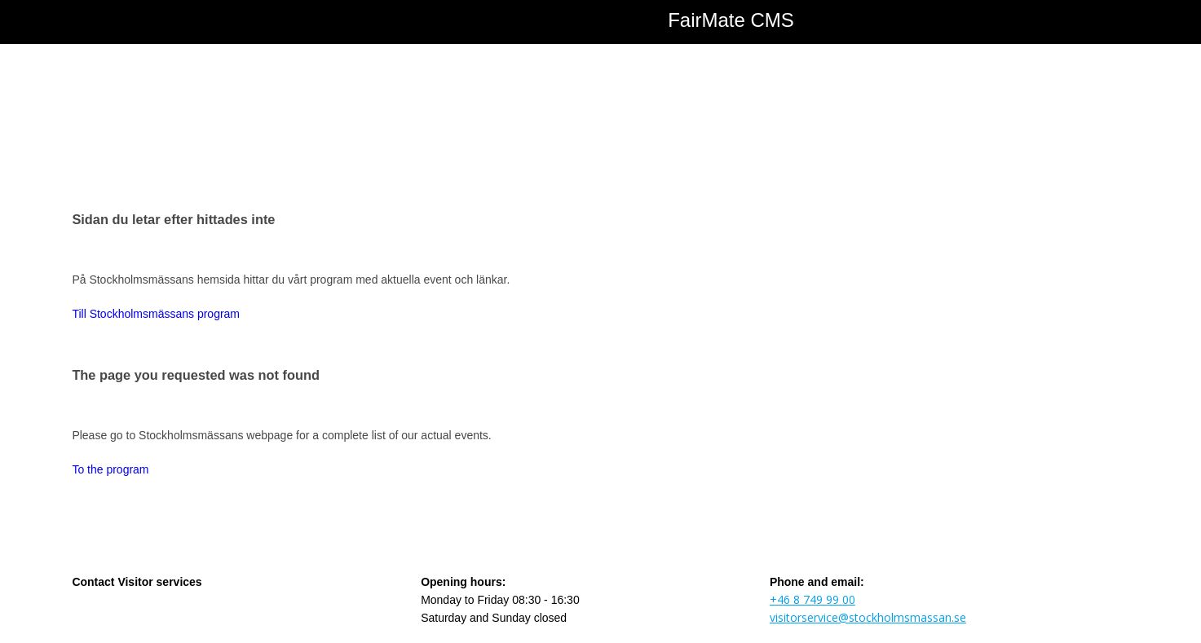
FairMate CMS (731, 20)
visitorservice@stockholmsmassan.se (868, 617)
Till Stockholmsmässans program (156, 313)
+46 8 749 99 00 (812, 599)
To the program (110, 469)
